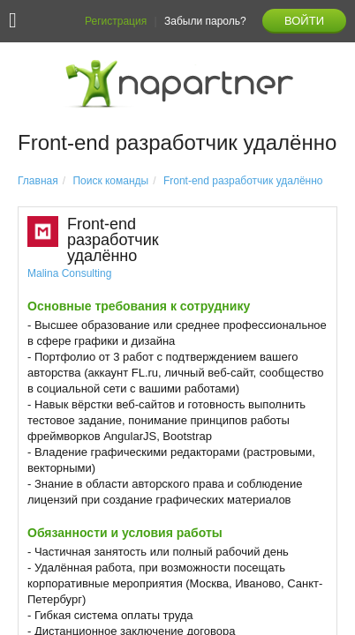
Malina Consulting (69, 273)
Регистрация (116, 21)
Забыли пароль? (205, 21)
